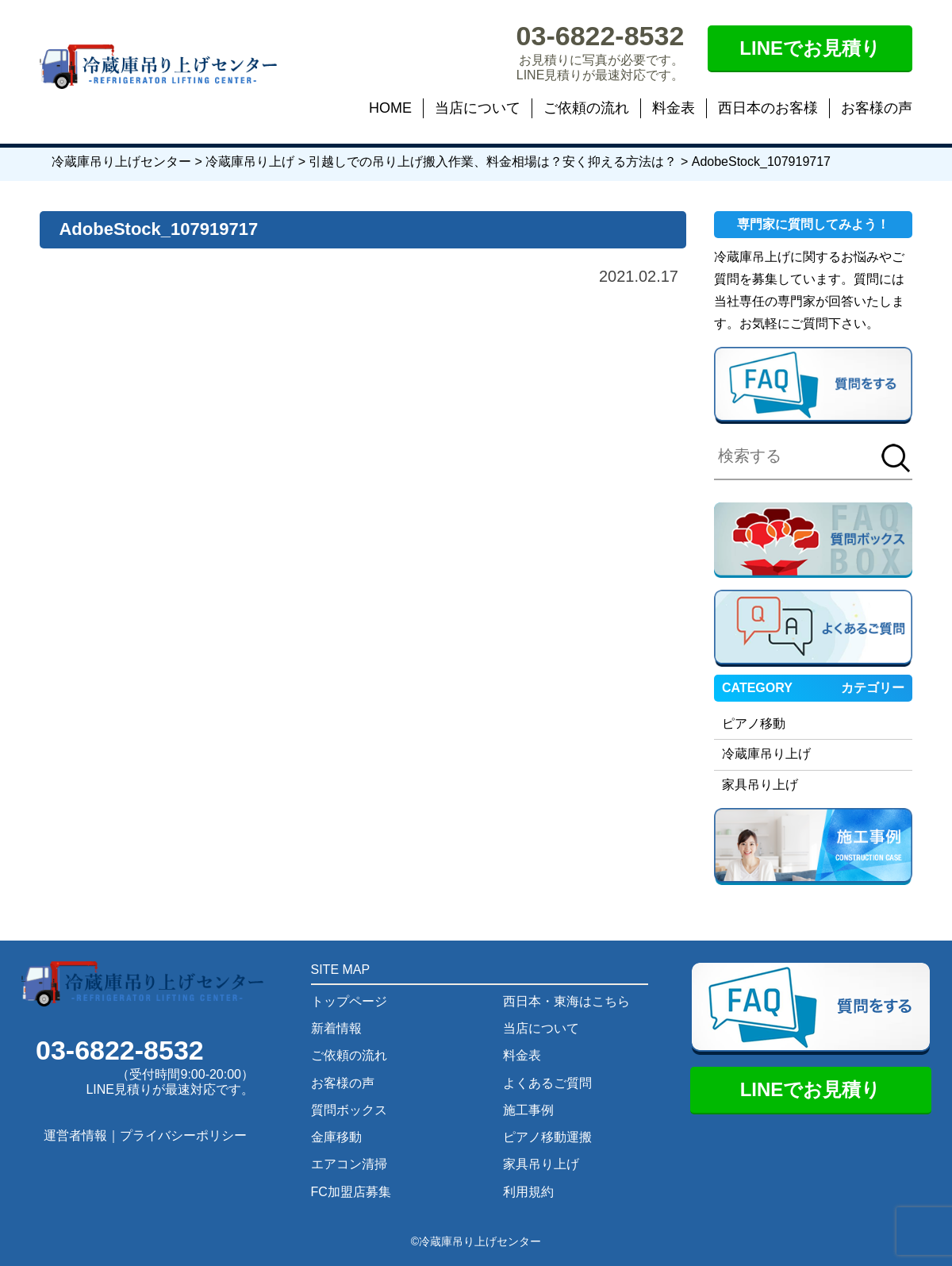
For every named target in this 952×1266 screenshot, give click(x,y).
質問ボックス (349, 1110)
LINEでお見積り (810, 48)
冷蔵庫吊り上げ (766, 753)
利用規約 (528, 1192)
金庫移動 (336, 1137)
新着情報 (336, 1028)
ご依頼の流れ (586, 108)
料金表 (673, 108)
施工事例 (528, 1110)
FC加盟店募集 (351, 1192)
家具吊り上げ (760, 784)
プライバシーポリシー (183, 1135)
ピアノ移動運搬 (547, 1137)
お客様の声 (876, 108)
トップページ (349, 1001)
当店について (477, 108)
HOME (390, 108)
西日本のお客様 (768, 108)
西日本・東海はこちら (566, 1001)
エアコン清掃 (349, 1164)
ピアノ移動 (753, 723)
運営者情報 (75, 1135)
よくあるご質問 (547, 1083)
